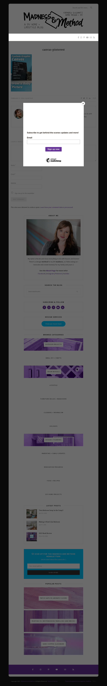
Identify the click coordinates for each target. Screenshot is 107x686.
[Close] (83, 103)
